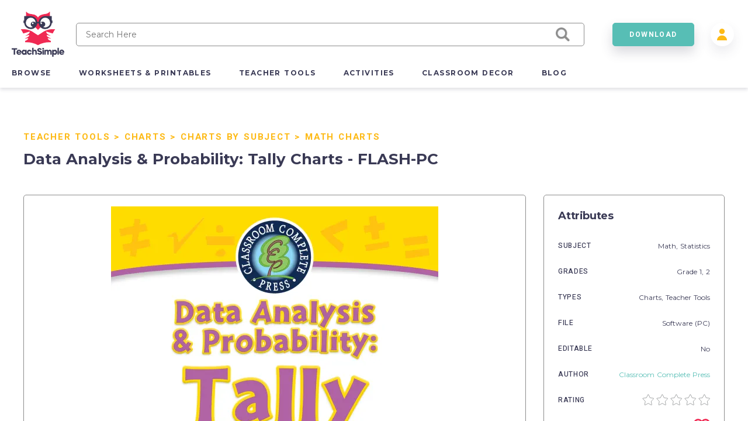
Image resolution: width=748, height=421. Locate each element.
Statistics (695, 245)
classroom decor (468, 72)
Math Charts (342, 136)
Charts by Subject (236, 136)
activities (369, 72)
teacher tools (277, 72)
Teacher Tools (66, 136)
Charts (145, 136)
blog (554, 72)
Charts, (652, 297)
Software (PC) (686, 323)
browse (31, 72)
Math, (669, 245)
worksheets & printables (145, 72)
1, (702, 271)
